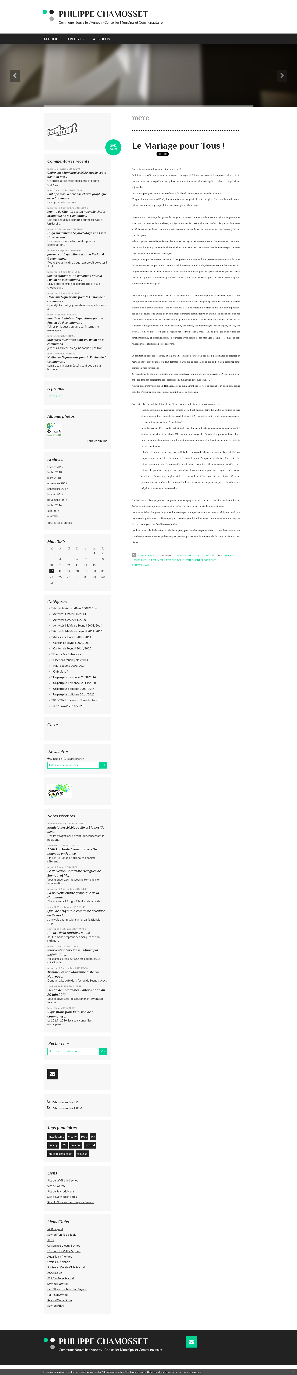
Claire (51, 172)
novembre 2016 (57, 499)
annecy (53, 1145)
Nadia (51, 357)
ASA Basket (54, 1272)
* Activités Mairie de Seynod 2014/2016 (76, 631)
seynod (90, 1145)
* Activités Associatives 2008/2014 (74, 608)
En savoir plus (195, 1371)
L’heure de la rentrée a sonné (68, 933)
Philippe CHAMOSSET (103, 14)
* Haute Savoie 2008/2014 (68, 665)
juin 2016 (53, 510)
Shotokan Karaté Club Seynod (66, 1267)
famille (145, 560)
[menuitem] (53, 39)
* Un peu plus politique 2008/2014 (73, 688)
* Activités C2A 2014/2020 (68, 619)
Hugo (51, 233)
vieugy (72, 1136)
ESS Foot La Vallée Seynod (64, 1251)
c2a (64, 1145)
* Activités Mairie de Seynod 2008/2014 (76, 625)
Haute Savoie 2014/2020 (67, 706)
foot (84, 1136)
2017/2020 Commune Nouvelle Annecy (76, 700)
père (153, 560)
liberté (136, 560)
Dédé (51, 297)
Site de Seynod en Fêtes (62, 1196)
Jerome (52, 254)
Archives (75, 39)
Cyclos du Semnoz (58, 1261)
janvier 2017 (55, 494)
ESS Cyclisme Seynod (60, 1278)
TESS (50, 1240)
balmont (76, 1145)
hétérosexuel (172, 560)
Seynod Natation (58, 1283)
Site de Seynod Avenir (60, 1191)
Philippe (53, 194)
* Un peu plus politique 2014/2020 (73, 694)
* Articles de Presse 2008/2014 (71, 637)
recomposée (208, 560)
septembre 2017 (57, 488)
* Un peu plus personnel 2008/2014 (73, 677)
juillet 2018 (54, 472)
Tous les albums (97, 440)
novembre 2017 (57, 483)
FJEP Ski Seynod (57, 1294)
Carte (52, 724)
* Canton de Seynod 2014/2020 (71, 648)
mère (160, 560)
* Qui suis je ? (59, 671)
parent (196, 560)
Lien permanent (144, 555)
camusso (82, 1153)
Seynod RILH (55, 1305)
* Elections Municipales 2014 (69, 660)
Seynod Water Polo (59, 1300)
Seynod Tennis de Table (61, 1234)
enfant (186, 560)
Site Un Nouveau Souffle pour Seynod (70, 1202)
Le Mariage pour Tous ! (178, 145)
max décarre (56, 1136)
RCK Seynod (55, 1229)
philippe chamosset (61, 1153)
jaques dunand (57, 276)
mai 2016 (53, 516)
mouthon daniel (58, 318)
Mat (50, 340)
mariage (230, 555)
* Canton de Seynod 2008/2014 (71, 642)
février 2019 (55, 467)
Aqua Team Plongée (59, 1256)
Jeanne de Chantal (60, 211)
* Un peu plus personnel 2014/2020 (73, 682)
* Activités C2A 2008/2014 (68, 614)
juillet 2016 (54, 505)
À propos (101, 39)
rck (93, 1136)
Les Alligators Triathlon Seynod (67, 1289)
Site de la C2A (56, 1186)
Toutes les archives (59, 522)
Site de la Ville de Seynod (62, 1180)
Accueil (51, 39)
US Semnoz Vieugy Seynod (63, 1245)
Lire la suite (54, 396)
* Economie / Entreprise (66, 654)
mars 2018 (54, 477)
